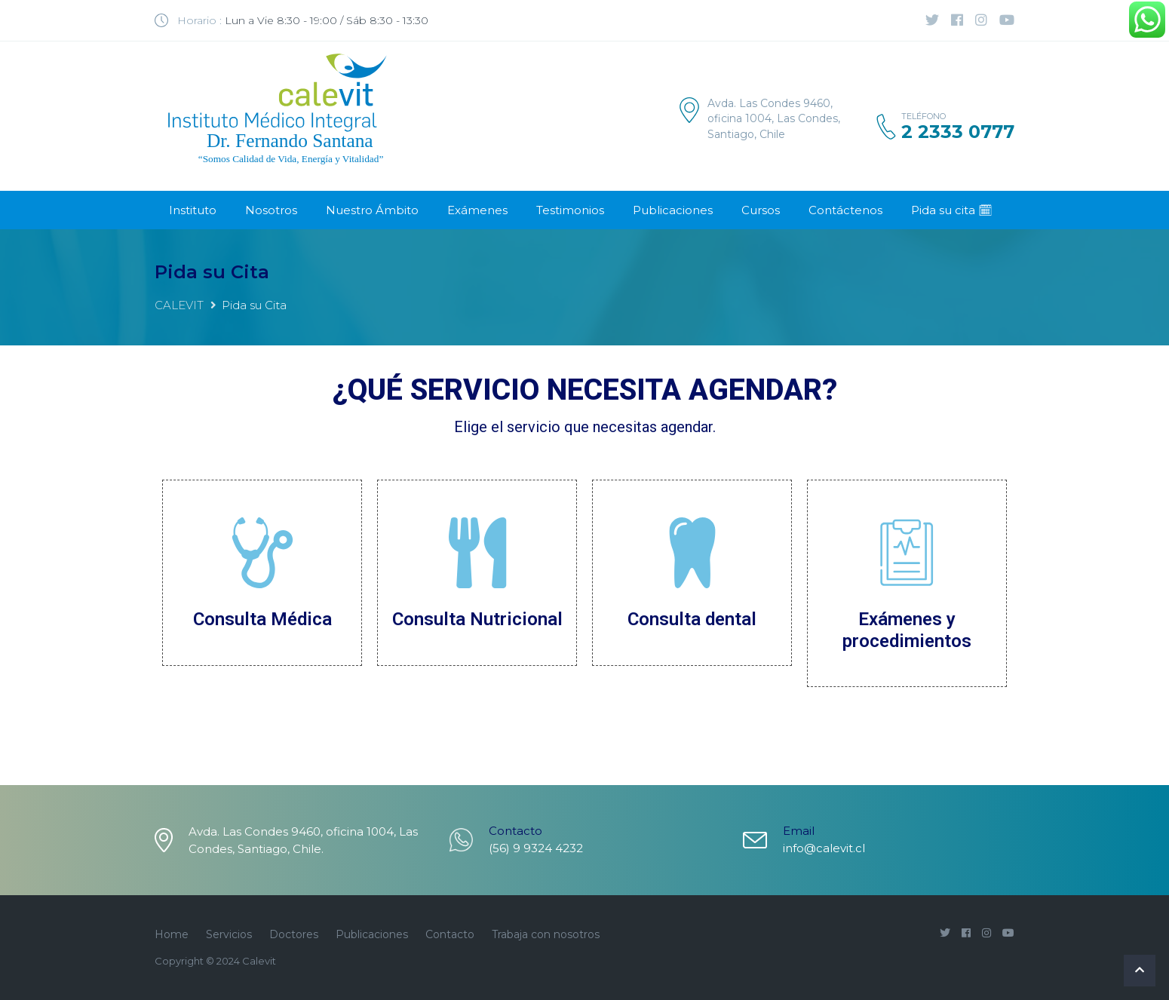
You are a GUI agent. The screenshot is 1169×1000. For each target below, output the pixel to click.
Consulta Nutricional (477, 619)
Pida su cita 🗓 (952, 210)
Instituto (192, 210)
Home (172, 934)
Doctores (293, 934)
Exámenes (477, 210)
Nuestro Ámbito (372, 210)
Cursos (760, 210)
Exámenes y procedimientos (906, 630)
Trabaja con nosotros (546, 934)
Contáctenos (845, 210)
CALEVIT (179, 305)
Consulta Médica (262, 619)
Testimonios (570, 210)
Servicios (229, 934)
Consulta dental (691, 619)
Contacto (449, 934)
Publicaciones (673, 210)
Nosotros (271, 210)
